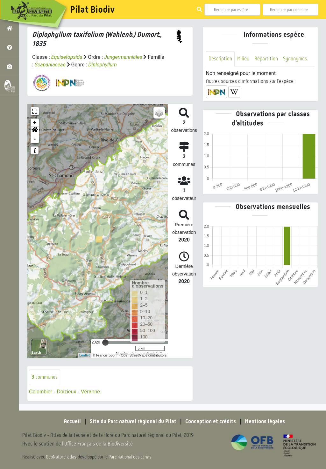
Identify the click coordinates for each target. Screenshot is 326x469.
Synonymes (295, 59)
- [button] (35, 139)
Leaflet (84, 355)
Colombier (40, 391)
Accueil (72, 421)
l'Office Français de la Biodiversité (97, 444)
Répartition (266, 59)
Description (220, 59)
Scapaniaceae (50, 65)
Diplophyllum (102, 65)
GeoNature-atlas (61, 457)
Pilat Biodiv (92, 9)
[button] (35, 131)
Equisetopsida (66, 57)
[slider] (105, 342)
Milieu (243, 59)
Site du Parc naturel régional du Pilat (133, 421)
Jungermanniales (123, 57)
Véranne (90, 391)
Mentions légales (265, 421)
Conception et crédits (210, 421)
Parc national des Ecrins (130, 457)
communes (45, 377)
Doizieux (66, 391)
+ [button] (35, 122)
